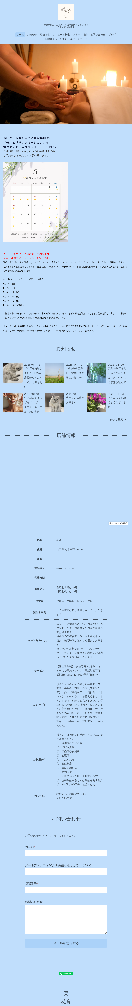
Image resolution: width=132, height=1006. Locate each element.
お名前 (30, 847)
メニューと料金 (61, 34)
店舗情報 (45, 34)
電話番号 (31, 883)
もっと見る (117, 419)
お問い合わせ (98, 34)
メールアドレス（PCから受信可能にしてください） (59, 865)
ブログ (112, 34)
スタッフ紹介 (80, 34)
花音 (66, 1001)
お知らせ (32, 34)
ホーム (20, 34)
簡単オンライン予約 (56, 39)
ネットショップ (78, 39)
